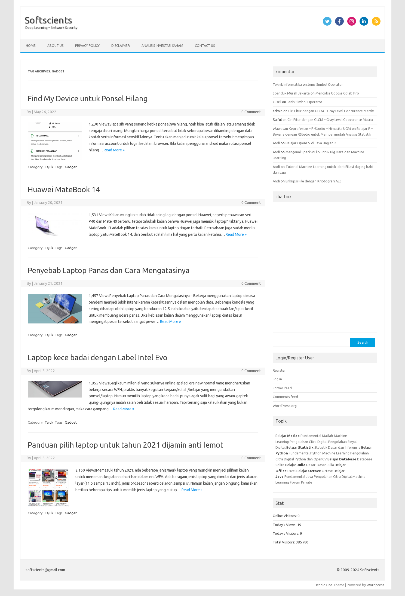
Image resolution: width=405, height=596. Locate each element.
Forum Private (301, 482)
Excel (291, 471)
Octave (327, 471)
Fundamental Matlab (316, 436)
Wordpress (375, 585)
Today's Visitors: (286, 533)
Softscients (48, 20)
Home (31, 45)
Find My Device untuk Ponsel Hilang (88, 98)
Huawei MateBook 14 (64, 189)
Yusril (277, 102)
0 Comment (251, 112)
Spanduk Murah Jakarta (291, 93)
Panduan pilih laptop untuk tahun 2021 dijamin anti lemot (125, 445)
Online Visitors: (285, 516)
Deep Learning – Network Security (51, 27)
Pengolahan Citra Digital (308, 442)
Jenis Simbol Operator (325, 84)
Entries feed (282, 388)
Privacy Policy (87, 45)
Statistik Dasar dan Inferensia (337, 447)
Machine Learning (335, 453)
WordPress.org (285, 406)
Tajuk (49, 167)
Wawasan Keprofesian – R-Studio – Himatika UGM (312, 128)
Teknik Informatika (287, 84)
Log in (277, 379)
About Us (55, 45)
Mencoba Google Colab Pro (337, 93)
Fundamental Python (305, 453)
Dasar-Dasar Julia (320, 465)
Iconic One (324, 585)
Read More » (114, 150)
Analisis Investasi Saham (162, 45)
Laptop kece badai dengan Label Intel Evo (97, 357)
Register (279, 370)
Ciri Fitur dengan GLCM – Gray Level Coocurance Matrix (331, 111)
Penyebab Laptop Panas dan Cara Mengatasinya (109, 270)
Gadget (71, 167)
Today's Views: (285, 525)
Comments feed (285, 397)
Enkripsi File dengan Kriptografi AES (314, 181)
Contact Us (205, 45)
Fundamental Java (298, 476)
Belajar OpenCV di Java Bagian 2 (311, 143)
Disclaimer (120, 45)
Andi (276, 143)
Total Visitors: (284, 542)
